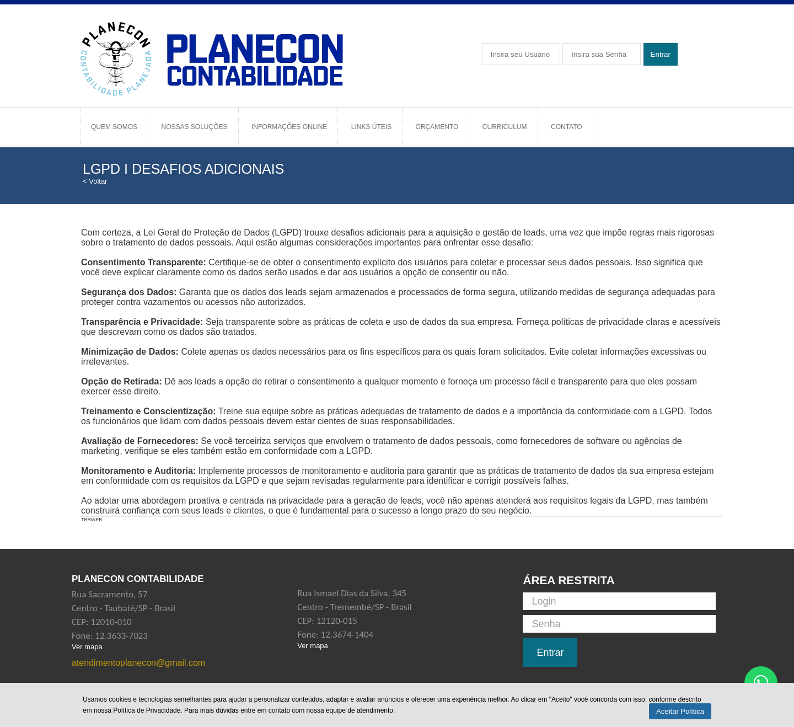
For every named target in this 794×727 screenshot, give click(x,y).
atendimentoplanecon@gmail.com (138, 662)
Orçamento (437, 127)
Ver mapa (87, 647)
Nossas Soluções (194, 127)
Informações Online (289, 127)
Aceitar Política (680, 711)
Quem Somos (114, 127)
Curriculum (504, 127)
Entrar (660, 54)
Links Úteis (371, 127)
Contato (566, 127)
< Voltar (95, 181)
